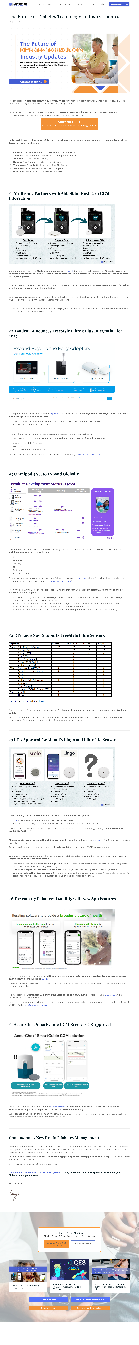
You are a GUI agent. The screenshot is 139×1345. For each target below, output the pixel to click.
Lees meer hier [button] (49, 1301)
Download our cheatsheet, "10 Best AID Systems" (35, 1173)
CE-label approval (60, 1108)
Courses (54, 4)
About (45, 4)
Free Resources (79, 4)
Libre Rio (26, 825)
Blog (89, 4)
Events (68, 4)
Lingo (16, 821)
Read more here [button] (48, 1309)
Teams (61, 4)
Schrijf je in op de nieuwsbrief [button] (90, 1301)
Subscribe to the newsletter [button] (90, 1309)
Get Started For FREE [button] (119, 4)
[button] (119, 4)
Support (96, 4)
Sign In (105, 4)
